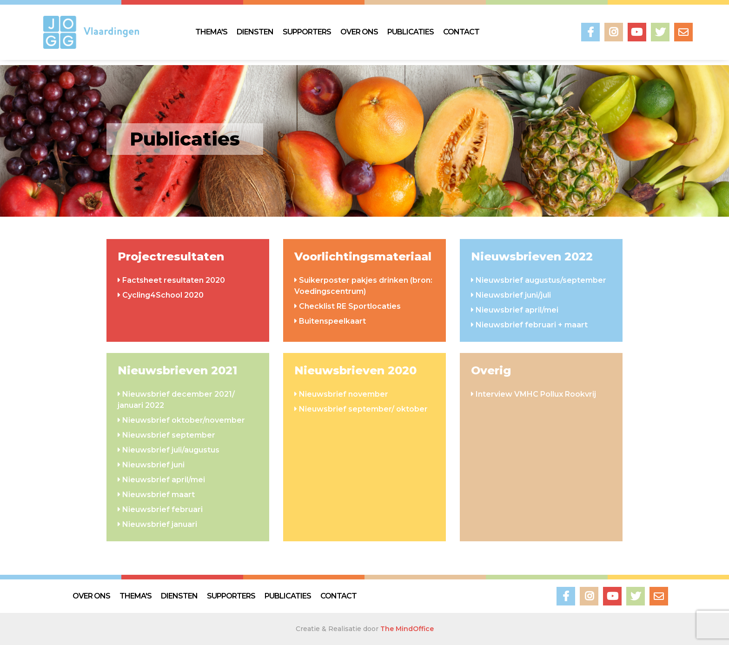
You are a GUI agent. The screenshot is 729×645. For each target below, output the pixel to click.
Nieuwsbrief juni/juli (513, 295)
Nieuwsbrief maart (158, 494)
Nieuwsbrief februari (162, 509)
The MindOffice (407, 629)
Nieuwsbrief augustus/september (541, 280)
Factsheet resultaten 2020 (173, 280)
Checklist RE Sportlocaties (350, 306)
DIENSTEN (255, 31)
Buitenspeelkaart (332, 321)
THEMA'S (211, 31)
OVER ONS (359, 31)
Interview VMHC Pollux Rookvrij (536, 394)
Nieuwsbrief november (343, 394)
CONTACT (461, 31)
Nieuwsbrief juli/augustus (170, 450)
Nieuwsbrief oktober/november (183, 420)
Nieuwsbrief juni (153, 464)
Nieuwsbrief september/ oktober (363, 409)
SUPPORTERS (307, 31)
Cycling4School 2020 (163, 295)
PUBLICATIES (410, 31)
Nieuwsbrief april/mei (517, 310)
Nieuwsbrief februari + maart (532, 324)
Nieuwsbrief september (168, 435)
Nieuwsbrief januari (159, 524)
